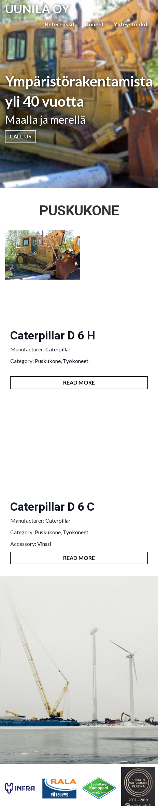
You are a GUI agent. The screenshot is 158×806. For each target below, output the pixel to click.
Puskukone (48, 361)
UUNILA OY (37, 8)
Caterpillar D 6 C (52, 506)
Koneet (94, 24)
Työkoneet (75, 361)
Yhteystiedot (131, 24)
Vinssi (44, 543)
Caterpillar (58, 349)
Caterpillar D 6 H (52, 335)
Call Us (20, 136)
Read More (79, 382)
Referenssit (60, 24)
